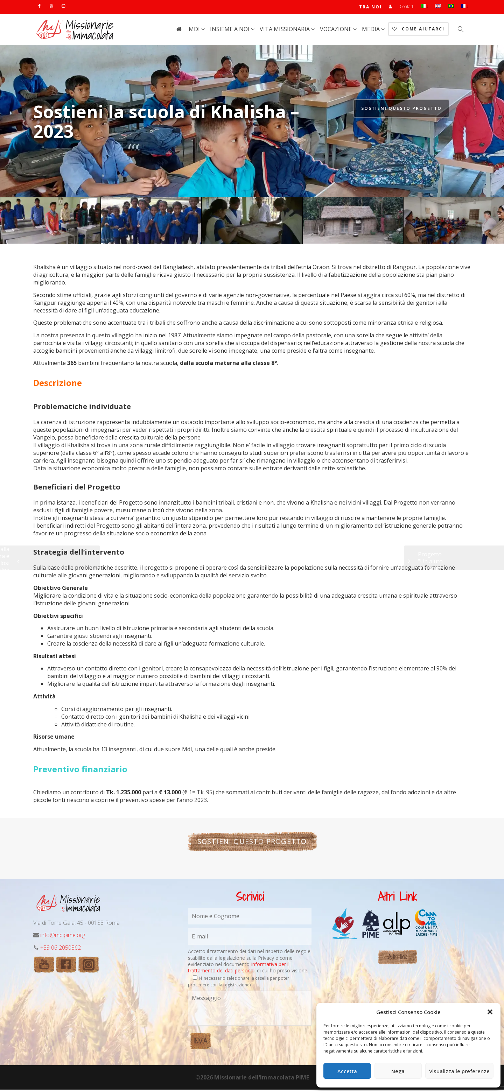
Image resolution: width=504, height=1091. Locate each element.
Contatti (407, 7)
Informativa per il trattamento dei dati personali (238, 968)
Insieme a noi (230, 30)
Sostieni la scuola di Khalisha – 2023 (166, 123)
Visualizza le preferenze (459, 1071)
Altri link (397, 958)
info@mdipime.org (62, 936)
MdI (195, 30)
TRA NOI (370, 7)
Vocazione (336, 30)
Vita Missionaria (285, 30)
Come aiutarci (418, 30)
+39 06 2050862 (60, 949)
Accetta (347, 1071)
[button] (489, 1011)
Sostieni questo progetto (401, 110)
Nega (398, 1071)
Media (371, 30)
